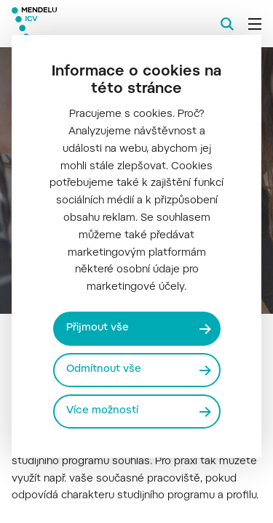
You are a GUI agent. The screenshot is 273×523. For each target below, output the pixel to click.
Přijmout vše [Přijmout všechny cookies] (97, 328)
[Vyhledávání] (227, 24)
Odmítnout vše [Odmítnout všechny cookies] (103, 370)
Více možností (102, 411)
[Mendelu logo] (84, 23)
